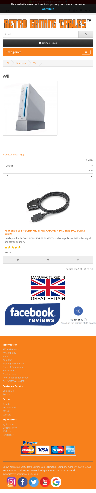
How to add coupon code (15, 377)
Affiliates (7, 411)
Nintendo (21, 63)
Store (5, 356)
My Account (8, 424)
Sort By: (89, 160)
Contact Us (8, 390)
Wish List (7, 431)
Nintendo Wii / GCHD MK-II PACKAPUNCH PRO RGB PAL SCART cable (45, 232)
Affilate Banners (11, 349)
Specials (7, 414)
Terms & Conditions (13, 367)
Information (8, 370)
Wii (34, 63)
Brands (6, 404)
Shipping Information (13, 363)
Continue (48, 8)
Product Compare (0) (13, 154)
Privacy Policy (9, 352)
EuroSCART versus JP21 (14, 381)
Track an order (10, 374)
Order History (10, 427)
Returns (6, 394)
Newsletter (8, 434)
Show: (90, 170)
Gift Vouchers (9, 407)
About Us (7, 359)
